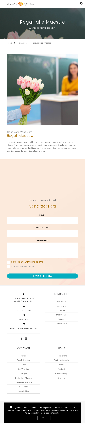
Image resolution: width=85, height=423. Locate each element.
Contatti (61, 369)
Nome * (42, 215)
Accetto (44, 418)
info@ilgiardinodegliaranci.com (24, 328)
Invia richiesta (42, 276)
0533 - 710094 (24, 310)
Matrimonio (61, 315)
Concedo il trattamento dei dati (27, 262)
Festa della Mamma (23, 378)
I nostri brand (61, 356)
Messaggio (42, 240)
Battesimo (61, 301)
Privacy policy (61, 373)
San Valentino (23, 369)
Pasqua (24, 373)
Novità (24, 356)
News (61, 364)
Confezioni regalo (61, 360)
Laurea (61, 319)
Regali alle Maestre (24, 382)
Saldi (24, 364)
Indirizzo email (42, 228)
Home (9, 43)
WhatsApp (23, 319)
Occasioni (22, 43)
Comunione (61, 306)
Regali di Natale (23, 360)
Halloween (23, 387)
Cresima (61, 310)
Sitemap (61, 378)
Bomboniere (61, 294)
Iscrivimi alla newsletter (20, 266)
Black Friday (24, 391)
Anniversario (61, 323)
